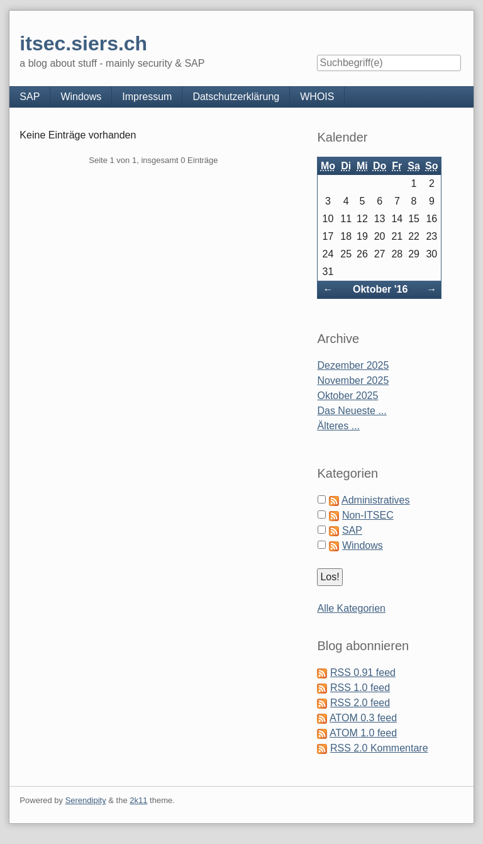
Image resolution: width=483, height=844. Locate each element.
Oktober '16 (380, 289)
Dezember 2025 (353, 365)
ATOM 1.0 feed (363, 733)
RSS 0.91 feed (363, 672)
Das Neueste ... (351, 410)
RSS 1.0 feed (360, 687)
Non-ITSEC (368, 515)
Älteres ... (338, 425)
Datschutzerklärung (235, 96)
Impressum (147, 96)
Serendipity (85, 800)
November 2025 (353, 380)
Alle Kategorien (351, 608)
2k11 (138, 800)
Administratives (375, 500)
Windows (80, 96)
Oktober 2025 (347, 395)
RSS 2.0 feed (360, 702)
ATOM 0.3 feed (363, 717)
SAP (29, 96)
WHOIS (317, 96)
